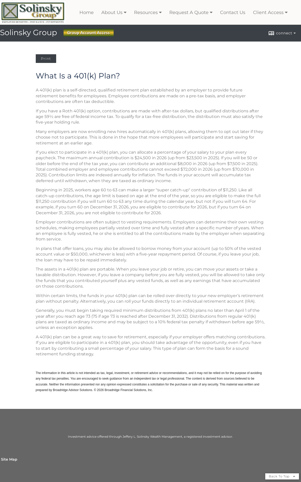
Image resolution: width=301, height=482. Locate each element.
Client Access (268, 12)
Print (46, 58)
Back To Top (282, 476)
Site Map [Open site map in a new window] (9, 459)
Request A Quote (189, 12)
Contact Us (232, 12)
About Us (112, 12)
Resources (146, 12)
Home (86, 12)
